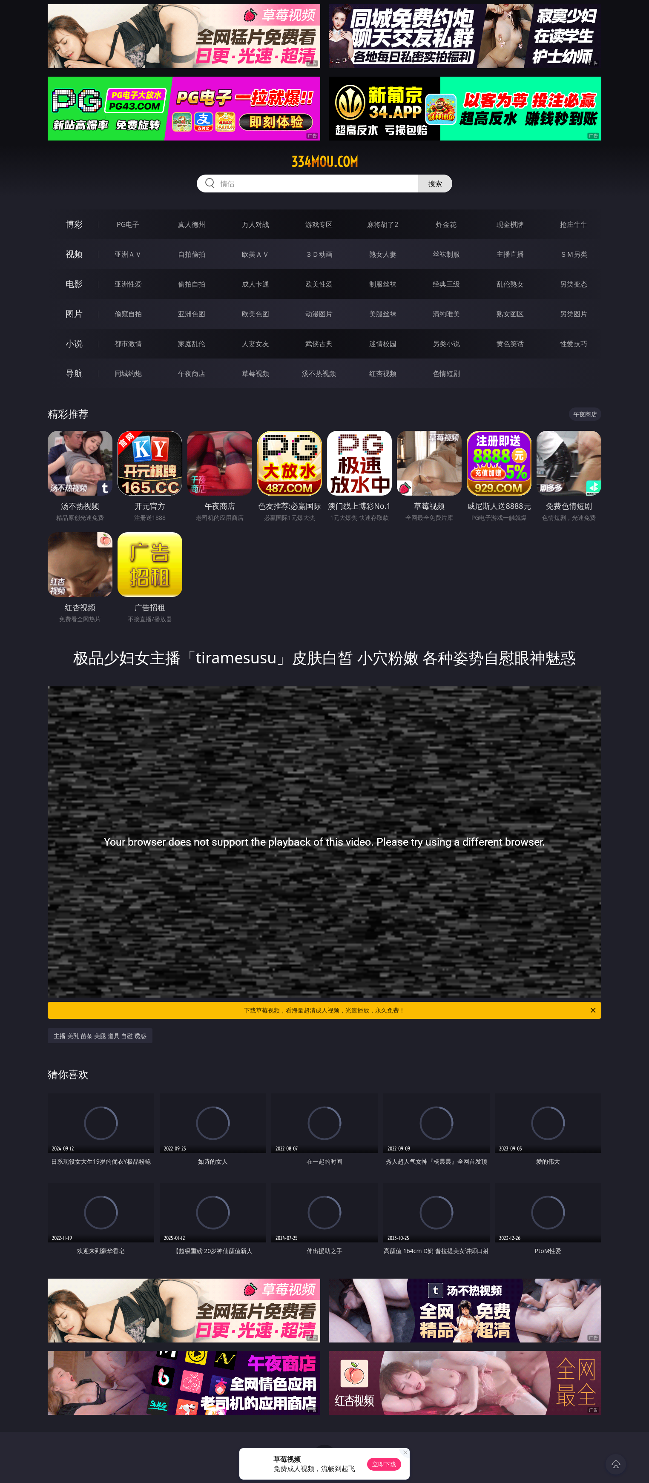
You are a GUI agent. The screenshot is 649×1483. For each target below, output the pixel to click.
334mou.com (324, 161)
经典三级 (446, 284)
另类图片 (573, 313)
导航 (74, 373)
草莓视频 (255, 373)
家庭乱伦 (191, 343)
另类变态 (573, 284)
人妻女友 (255, 343)
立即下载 (384, 1464)
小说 (74, 343)
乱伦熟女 (510, 284)
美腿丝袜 (382, 313)
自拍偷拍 (191, 254)
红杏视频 (382, 373)
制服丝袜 (382, 284)
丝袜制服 (446, 254)
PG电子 (128, 224)
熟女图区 (510, 313)
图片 (74, 313)
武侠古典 (319, 343)
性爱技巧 (573, 343)
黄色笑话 (510, 343)
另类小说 (446, 343)
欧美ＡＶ (255, 254)
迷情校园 (382, 343)
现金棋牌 (510, 224)
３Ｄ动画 (319, 254)
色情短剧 (446, 373)
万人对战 (255, 224)
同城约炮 (128, 373)
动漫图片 (319, 313)
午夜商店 (191, 373)
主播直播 (510, 254)
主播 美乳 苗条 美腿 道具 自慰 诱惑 (100, 1036)
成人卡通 (255, 284)
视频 (74, 254)
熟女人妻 (382, 254)
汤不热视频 (319, 373)
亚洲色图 (191, 313)
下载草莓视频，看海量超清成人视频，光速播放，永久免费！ (420, 1010)
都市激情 (128, 343)
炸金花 (446, 224)
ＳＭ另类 (573, 254)
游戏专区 (319, 224)
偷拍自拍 (191, 284)
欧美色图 (255, 313)
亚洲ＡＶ (128, 254)
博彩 (74, 224)
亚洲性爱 (128, 284)
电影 (74, 284)
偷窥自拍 (128, 313)
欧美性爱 (319, 284)
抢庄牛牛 (573, 224)
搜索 (435, 183)
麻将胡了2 (382, 224)
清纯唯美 (446, 313)
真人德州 (191, 224)
